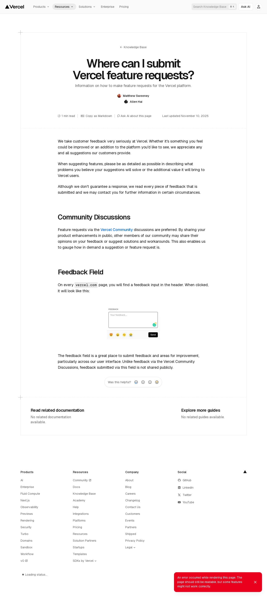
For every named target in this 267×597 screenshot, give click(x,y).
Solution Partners (84, 540)
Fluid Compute (30, 494)
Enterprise (107, 7)
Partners (131, 527)
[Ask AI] (246, 6)
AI (22, 480)
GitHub (184, 480)
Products (41, 7)
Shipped (130, 534)
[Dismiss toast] (255, 583)
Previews (27, 514)
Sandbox (26, 547)
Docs (76, 487)
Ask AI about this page (134, 116)
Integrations (81, 514)
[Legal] (131, 547)
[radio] (136, 382)
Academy (79, 500)
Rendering (27, 520)
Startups (78, 547)
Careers (130, 494)
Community (82, 480)
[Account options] (258, 6)
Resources (64, 7)
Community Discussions (94, 217)
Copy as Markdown (96, 116)
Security (26, 527)
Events (129, 520)
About (129, 480)
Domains (26, 540)
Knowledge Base (133, 47)
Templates (80, 554)
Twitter (185, 495)
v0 (24, 561)
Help (76, 507)
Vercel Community (117, 229)
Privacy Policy (135, 540)
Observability (29, 507)
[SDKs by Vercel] (85, 561)
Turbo (24, 534)
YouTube (186, 502)
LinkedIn (185, 487)
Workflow (27, 554)
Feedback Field (80, 272)
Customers (132, 514)
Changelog (132, 500)
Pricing (124, 7)
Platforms (79, 520)
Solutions (87, 7)
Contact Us (133, 507)
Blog (128, 487)
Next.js (25, 500)
